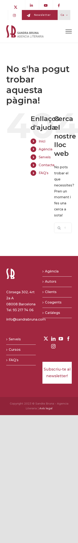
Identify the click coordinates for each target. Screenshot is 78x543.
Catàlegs (52, 313)
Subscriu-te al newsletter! (57, 372)
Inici (42, 141)
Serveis (45, 157)
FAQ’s (43, 173)
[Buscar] (59, 228)
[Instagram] (53, 346)
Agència (45, 149)
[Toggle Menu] (68, 31)
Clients (51, 292)
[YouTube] (61, 339)
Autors (50, 281)
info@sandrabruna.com (26, 319)
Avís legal (45, 408)
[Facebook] (68, 339)
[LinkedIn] (53, 339)
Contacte (46, 165)
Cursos (15, 350)
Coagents (53, 302)
